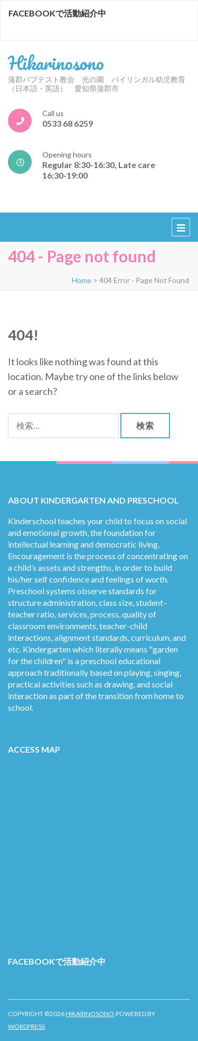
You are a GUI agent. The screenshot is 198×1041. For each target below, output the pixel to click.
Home (81, 280)
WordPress (26, 1026)
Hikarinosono (56, 62)
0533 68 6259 (67, 123)
